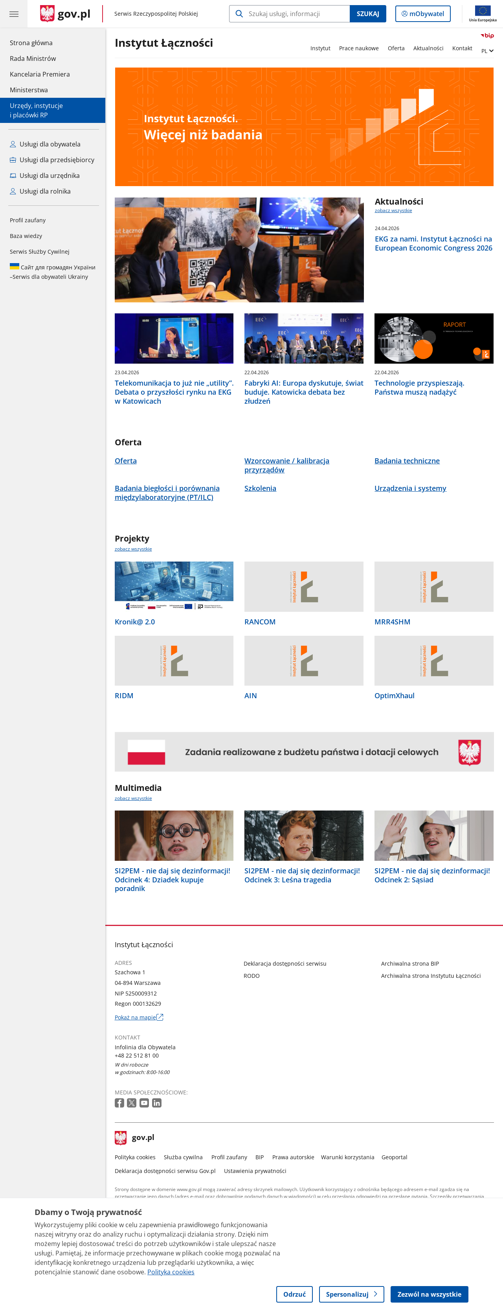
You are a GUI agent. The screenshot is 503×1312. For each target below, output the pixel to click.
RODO (252, 975)
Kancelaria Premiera (40, 74)
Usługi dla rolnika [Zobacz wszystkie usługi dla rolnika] (40, 191)
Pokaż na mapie (139, 1017)
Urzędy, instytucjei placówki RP (36, 110)
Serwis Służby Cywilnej (40, 251)
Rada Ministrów (33, 58)
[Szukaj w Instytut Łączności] (289, 13)
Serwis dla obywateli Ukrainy (52, 271)
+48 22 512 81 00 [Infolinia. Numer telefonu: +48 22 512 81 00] (137, 1055)
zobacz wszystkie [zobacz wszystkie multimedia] (133, 798)
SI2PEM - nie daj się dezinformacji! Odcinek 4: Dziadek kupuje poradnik (172, 879)
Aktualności (428, 48)
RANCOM (260, 621)
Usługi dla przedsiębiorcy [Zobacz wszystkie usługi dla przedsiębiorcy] (52, 160)
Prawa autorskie (293, 1157)
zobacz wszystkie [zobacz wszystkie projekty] (133, 548)
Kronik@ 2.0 (135, 621)
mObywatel (426, 15)
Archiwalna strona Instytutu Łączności (431, 975)
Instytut (320, 48)
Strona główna (40, 42)
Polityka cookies (135, 1157)
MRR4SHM (392, 621)
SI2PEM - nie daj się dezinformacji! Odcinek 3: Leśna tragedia (302, 875)
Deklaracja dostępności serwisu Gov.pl (165, 1171)
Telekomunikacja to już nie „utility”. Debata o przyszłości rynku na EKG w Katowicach (174, 392)
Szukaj (368, 13)
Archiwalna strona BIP (410, 963)
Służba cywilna (183, 1157)
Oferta (396, 48)
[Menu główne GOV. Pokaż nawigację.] (14, 13)
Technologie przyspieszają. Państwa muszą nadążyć (419, 388)
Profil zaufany (28, 220)
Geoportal (395, 1157)
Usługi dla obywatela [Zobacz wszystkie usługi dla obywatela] (45, 144)
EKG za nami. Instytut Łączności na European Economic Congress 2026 (433, 243)
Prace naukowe (359, 48)
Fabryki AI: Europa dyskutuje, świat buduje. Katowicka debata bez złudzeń (303, 392)
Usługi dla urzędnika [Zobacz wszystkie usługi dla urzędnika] (45, 175)
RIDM (124, 695)
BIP (259, 1157)
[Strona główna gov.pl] (65, 13)
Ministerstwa (29, 90)
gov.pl (135, 1138)
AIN (250, 695)
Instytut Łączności (164, 43)
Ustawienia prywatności (255, 1171)
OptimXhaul (394, 695)
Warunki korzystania (347, 1157)
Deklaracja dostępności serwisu (285, 963)
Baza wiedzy (26, 236)
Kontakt (462, 48)
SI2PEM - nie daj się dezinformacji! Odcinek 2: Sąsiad (432, 875)
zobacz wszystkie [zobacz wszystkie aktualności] (393, 210)
